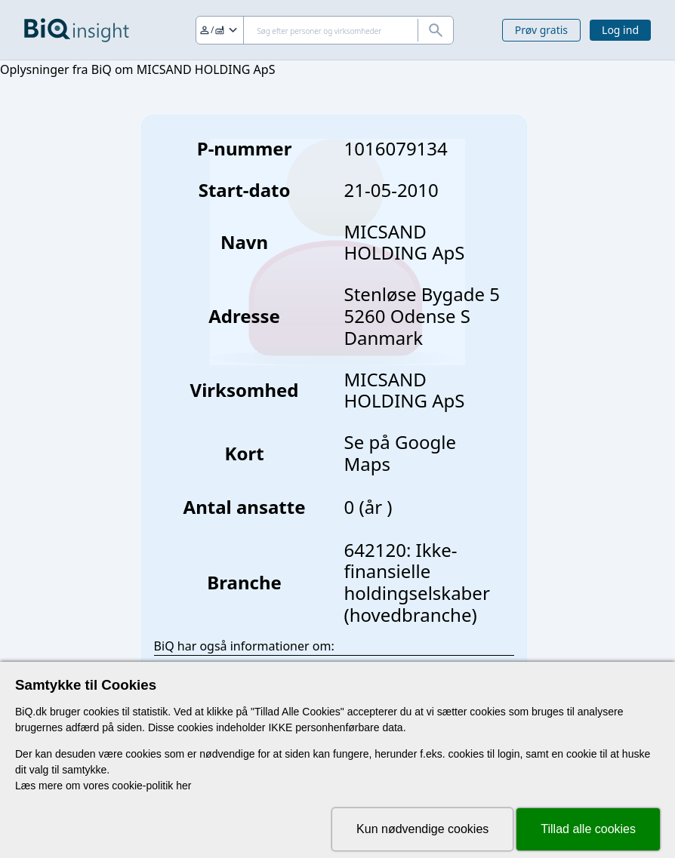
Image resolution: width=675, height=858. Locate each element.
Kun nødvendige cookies (422, 829)
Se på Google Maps (400, 452)
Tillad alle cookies (588, 829)
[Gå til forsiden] (76, 30)
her (183, 786)
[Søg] (325, 30)
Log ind (620, 30)
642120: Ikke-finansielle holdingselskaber (417, 571)
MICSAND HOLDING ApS (404, 390)
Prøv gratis (541, 30)
